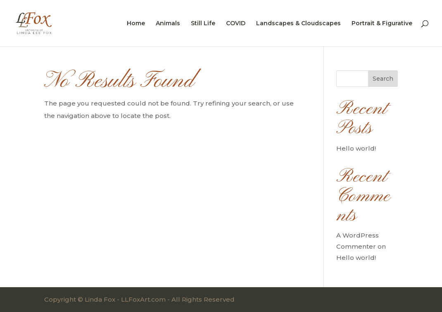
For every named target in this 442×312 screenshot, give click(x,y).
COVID (235, 23)
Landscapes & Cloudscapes (298, 23)
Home (136, 23)
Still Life (203, 23)
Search (383, 78)
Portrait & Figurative (382, 23)
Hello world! (356, 148)
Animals (168, 23)
